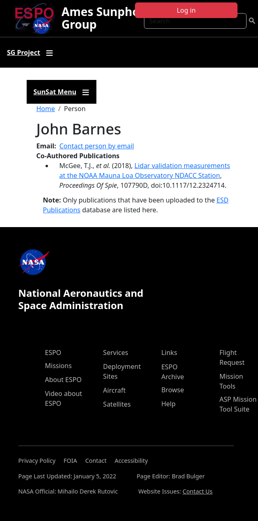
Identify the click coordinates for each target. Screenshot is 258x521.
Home (46, 108)
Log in (186, 10)
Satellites (116, 404)
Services (115, 352)
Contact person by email (96, 145)
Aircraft (114, 390)
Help (168, 403)
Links (169, 352)
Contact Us (197, 491)
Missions (58, 365)
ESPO (53, 352)
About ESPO (63, 379)
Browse (172, 389)
